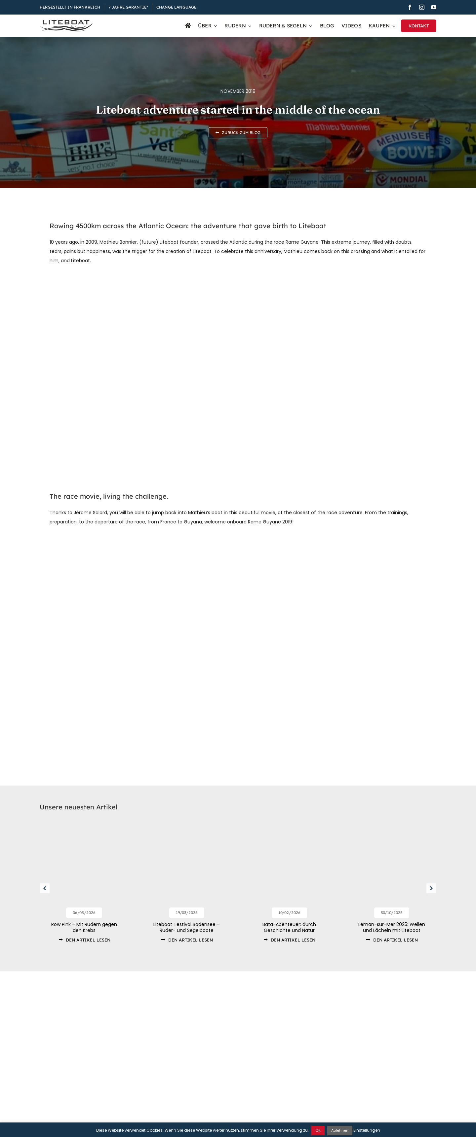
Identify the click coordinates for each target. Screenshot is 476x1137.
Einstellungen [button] (366, 1130)
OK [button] (318, 1130)
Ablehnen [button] (339, 1130)
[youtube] (433, 7)
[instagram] (421, 7)
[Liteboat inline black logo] (66, 22)
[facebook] (410, 7)
